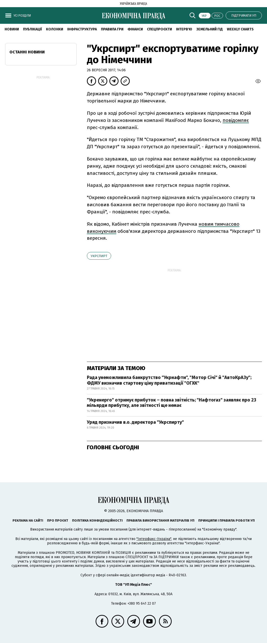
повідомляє (236, 120)
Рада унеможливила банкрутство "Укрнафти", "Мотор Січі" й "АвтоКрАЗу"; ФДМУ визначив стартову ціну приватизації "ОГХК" (169, 380)
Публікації (32, 29)
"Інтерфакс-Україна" (153, 539)
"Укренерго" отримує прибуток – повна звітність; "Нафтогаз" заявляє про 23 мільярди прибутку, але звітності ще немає (171, 402)
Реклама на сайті (28, 520)
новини (12, 29)
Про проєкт (57, 520)
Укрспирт (99, 256)
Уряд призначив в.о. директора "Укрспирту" (135, 422)
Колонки (54, 29)
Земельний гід (209, 29)
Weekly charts (240, 29)
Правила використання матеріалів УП (160, 520)
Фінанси (135, 29)
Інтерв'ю (184, 29)
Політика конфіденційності (97, 520)
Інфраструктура (82, 29)
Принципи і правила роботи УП (226, 520)
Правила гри (112, 29)
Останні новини (27, 52)
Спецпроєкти (159, 29)
